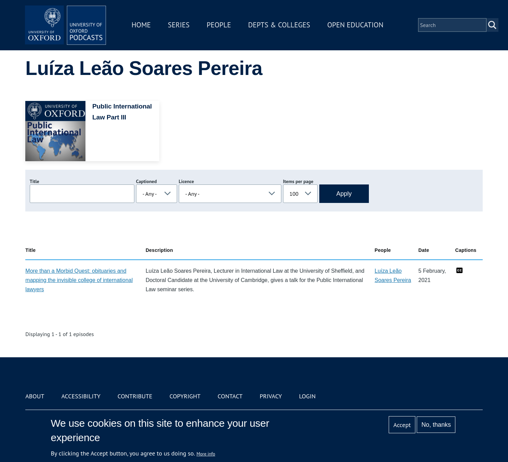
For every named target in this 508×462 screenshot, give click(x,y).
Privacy (270, 396)
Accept (402, 425)
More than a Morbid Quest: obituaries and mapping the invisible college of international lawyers (79, 280)
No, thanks (436, 424)
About (34, 396)
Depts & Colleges (280, 25)
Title (34, 181)
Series (179, 25)
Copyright (185, 396)
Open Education (356, 25)
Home (141, 25)
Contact (230, 396)
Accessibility (80, 396)
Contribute (135, 396)
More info (206, 454)
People (219, 25)
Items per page (298, 181)
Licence (186, 181)
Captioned (146, 181)
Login (307, 396)
